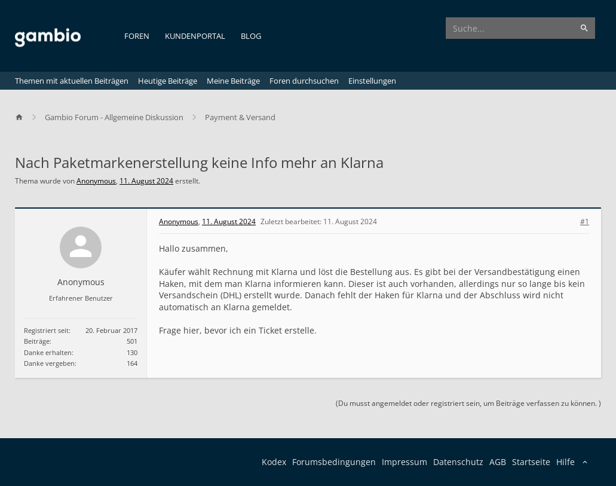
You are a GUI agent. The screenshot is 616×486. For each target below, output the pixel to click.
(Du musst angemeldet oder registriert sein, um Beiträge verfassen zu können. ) (468, 403)
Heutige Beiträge (167, 80)
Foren (136, 35)
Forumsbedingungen (334, 461)
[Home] (24, 117)
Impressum (404, 461)
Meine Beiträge (233, 80)
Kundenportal (195, 35)
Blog (251, 35)
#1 (584, 222)
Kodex (274, 461)
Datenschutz (458, 461)
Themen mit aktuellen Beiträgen (71, 80)
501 (132, 341)
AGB (497, 461)
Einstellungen (372, 80)
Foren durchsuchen (304, 80)
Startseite (531, 461)
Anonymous (96, 181)
